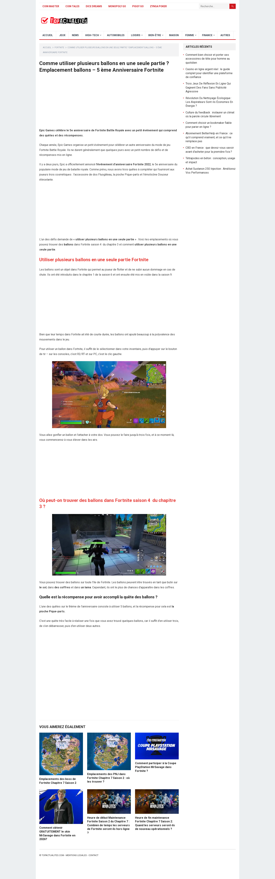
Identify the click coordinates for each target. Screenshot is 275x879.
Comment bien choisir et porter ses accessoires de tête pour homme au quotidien (208, 58)
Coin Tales (72, 6)
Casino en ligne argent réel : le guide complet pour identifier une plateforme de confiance (209, 73)
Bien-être (154, 35)
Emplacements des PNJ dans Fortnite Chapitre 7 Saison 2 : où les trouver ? (108, 777)
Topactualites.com (53, 855)
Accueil (47, 35)
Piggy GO (138, 6)
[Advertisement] (109, 102)
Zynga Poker (158, 6)
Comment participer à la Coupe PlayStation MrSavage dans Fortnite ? (155, 767)
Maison (174, 35)
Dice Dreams (94, 6)
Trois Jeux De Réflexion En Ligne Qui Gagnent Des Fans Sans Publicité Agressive (208, 87)
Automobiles (116, 35)
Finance (207, 35)
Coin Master (50, 6)
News (75, 35)
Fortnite (59, 47)
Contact (93, 855)
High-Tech (92, 35)
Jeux (62, 35)
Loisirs (135, 35)
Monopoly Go (117, 6)
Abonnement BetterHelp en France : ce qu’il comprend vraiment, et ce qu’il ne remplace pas (209, 137)
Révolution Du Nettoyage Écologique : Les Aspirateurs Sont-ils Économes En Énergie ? (209, 102)
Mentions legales (76, 855)
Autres (225, 35)
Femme (189, 35)
